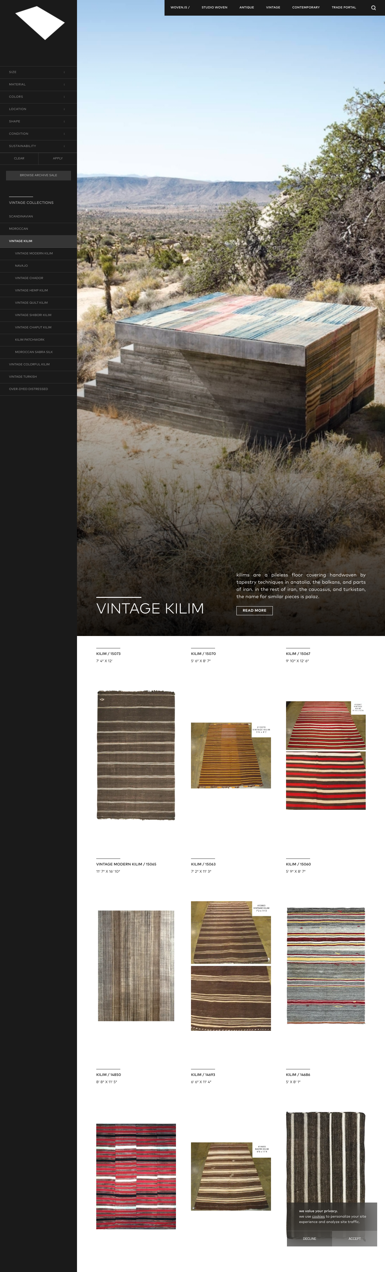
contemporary (306, 7)
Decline (309, 1238)
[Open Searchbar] (373, 8)
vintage (273, 7)
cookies (318, 1216)
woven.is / (180, 7)
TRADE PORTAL (344, 7)
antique (246, 7)
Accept (355, 1238)
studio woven (214, 7)
